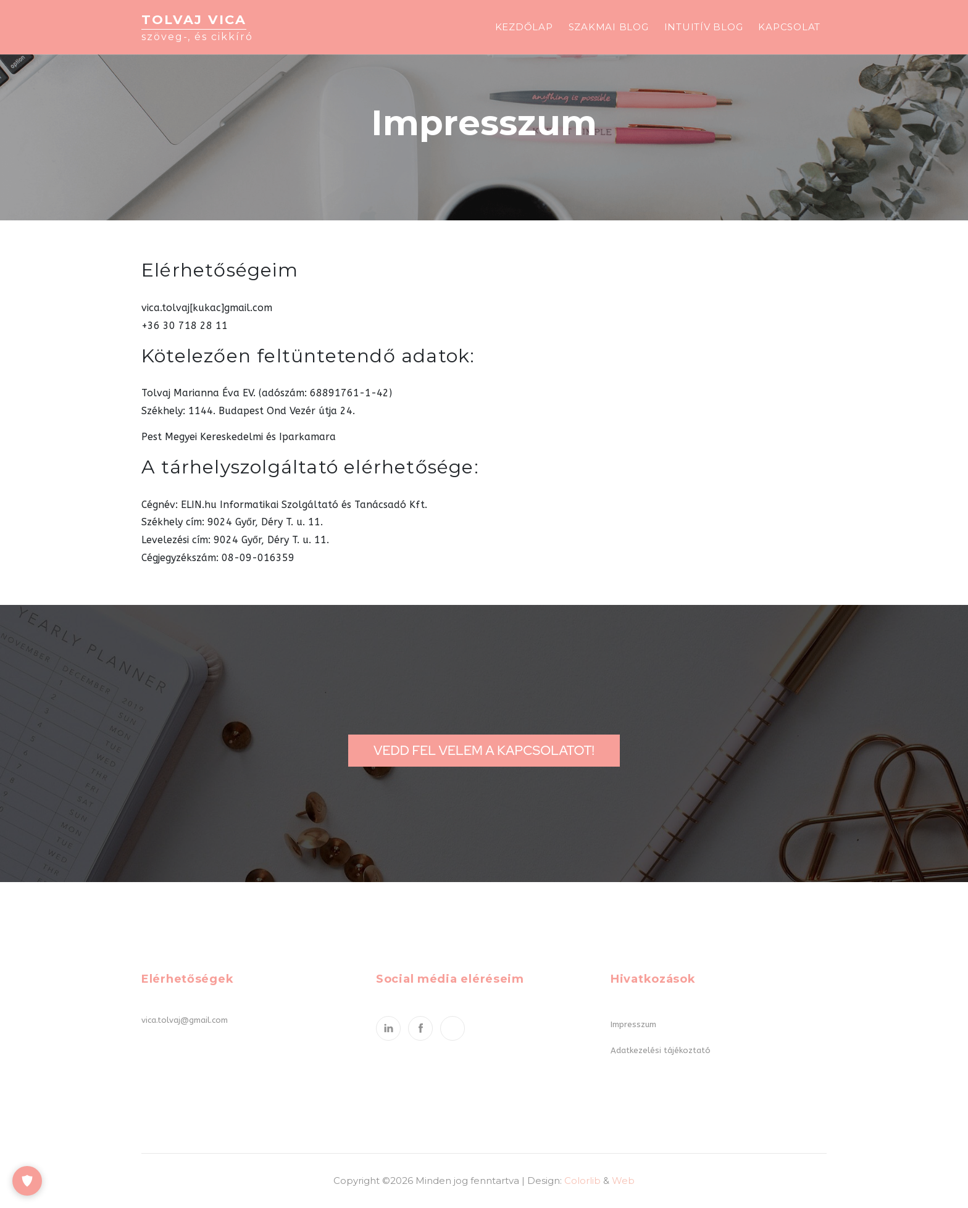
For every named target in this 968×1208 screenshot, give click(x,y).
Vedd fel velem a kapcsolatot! (484, 750)
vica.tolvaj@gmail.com (184, 1020)
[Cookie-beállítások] (27, 1181)
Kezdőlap (524, 27)
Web (623, 1180)
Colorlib (582, 1180)
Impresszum (633, 1024)
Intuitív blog (703, 27)
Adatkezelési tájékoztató (661, 1050)
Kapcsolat (789, 27)
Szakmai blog (609, 27)
